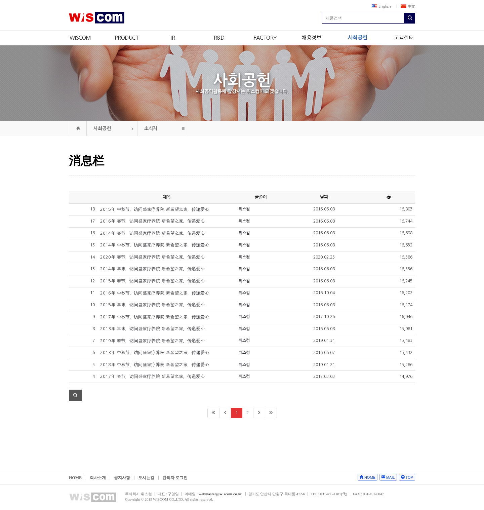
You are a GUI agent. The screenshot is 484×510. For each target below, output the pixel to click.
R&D (219, 37)
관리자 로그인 (175, 478)
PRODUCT (127, 37)
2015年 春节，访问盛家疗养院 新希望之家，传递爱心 (152, 281)
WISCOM (80, 37)
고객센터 (403, 37)
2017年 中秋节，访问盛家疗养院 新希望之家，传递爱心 (154, 317)
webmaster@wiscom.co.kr (220, 494)
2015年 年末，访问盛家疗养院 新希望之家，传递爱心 (152, 305)
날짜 (324, 197)
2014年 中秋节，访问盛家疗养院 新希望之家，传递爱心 (154, 245)
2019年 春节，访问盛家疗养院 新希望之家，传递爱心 (152, 341)
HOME (75, 478)
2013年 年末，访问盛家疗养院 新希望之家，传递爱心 (152, 328)
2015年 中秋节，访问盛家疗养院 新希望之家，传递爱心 (154, 209)
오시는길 (146, 478)
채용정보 (311, 37)
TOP (409, 477)
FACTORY (265, 37)
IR (172, 37)
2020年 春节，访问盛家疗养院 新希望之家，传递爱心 (152, 257)
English (381, 6)
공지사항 (122, 478)
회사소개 (98, 478)
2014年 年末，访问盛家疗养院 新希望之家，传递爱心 (152, 269)
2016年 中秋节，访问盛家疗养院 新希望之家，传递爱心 (154, 293)
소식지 (150, 128)
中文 (408, 6)
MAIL (390, 477)
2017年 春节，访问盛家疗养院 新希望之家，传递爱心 (152, 376)
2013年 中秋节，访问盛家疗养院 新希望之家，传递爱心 (154, 352)
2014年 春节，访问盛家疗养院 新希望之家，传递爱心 (152, 233)
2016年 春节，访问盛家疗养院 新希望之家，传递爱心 (152, 221)
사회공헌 (357, 37)
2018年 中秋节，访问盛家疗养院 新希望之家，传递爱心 (154, 364)
